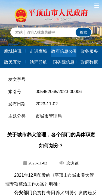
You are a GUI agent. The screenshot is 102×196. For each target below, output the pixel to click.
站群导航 (38, 62)
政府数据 (89, 62)
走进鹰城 (38, 51)
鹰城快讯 (12, 51)
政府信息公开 (64, 51)
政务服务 (89, 51)
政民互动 (12, 62)
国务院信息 (64, 62)
